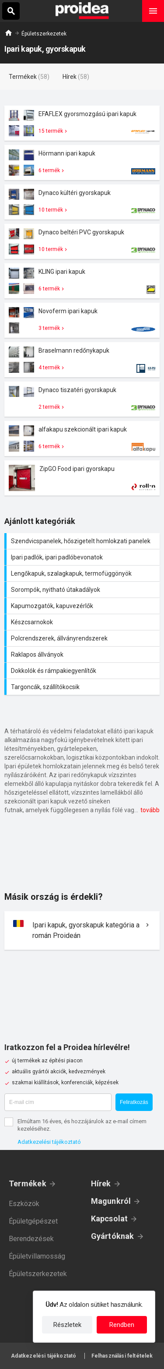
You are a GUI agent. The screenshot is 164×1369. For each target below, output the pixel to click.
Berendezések (31, 1239)
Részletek (67, 1325)
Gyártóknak (112, 1236)
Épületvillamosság (37, 1256)
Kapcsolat (109, 1218)
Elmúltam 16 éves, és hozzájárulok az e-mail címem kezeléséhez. (82, 1125)
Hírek (101, 1183)
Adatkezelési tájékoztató (49, 1142)
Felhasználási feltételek (122, 1356)
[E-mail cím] (58, 1102)
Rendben (121, 1325)
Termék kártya (82, 123)
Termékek (27, 1183)
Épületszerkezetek (43, 34)
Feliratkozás (134, 1102)
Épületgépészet (33, 1221)
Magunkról (111, 1201)
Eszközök (24, 1203)
